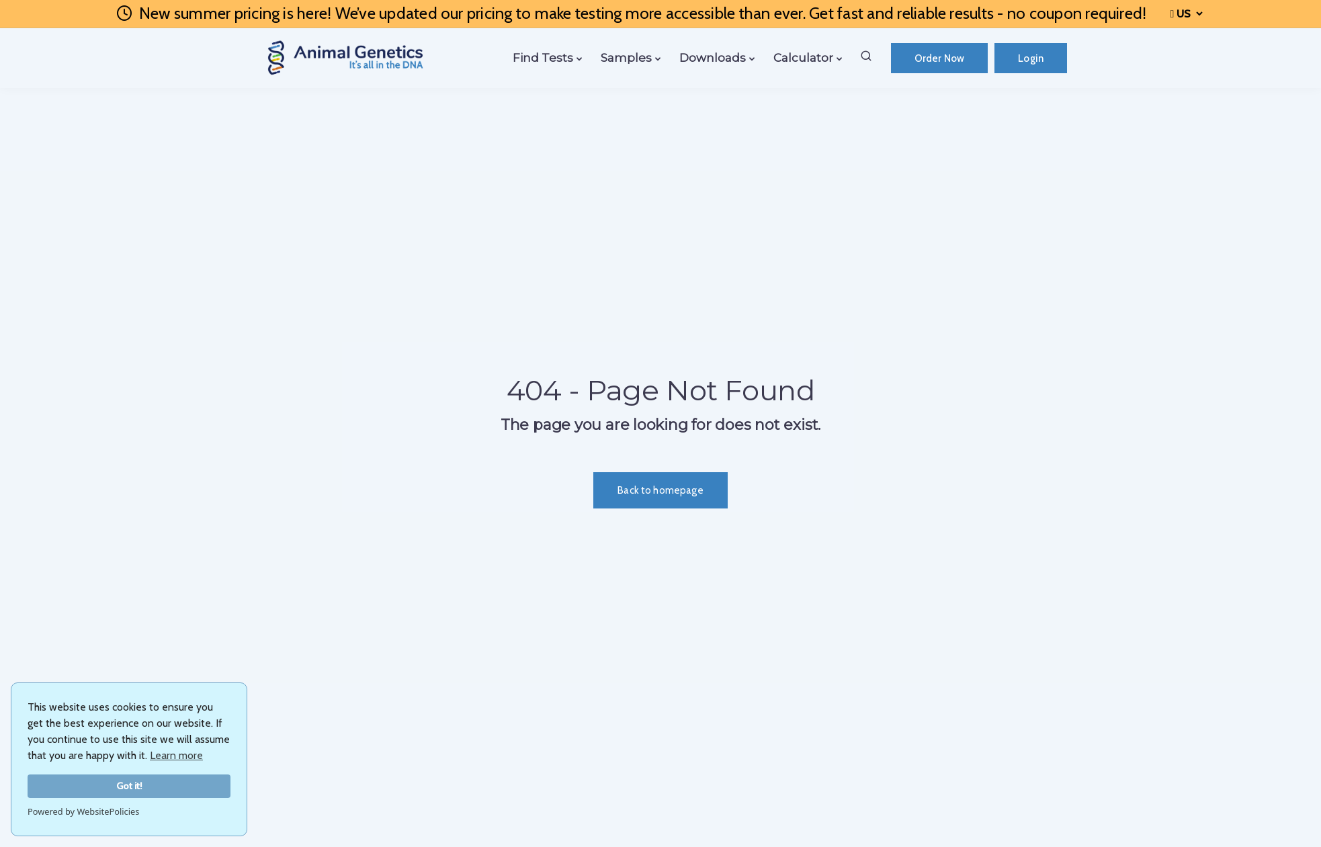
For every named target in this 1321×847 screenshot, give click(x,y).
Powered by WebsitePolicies (83, 811)
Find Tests (543, 57)
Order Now (939, 58)
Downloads (712, 57)
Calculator (803, 57)
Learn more (176, 755)
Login (1030, 58)
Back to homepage (660, 490)
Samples (626, 57)
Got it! (129, 786)
